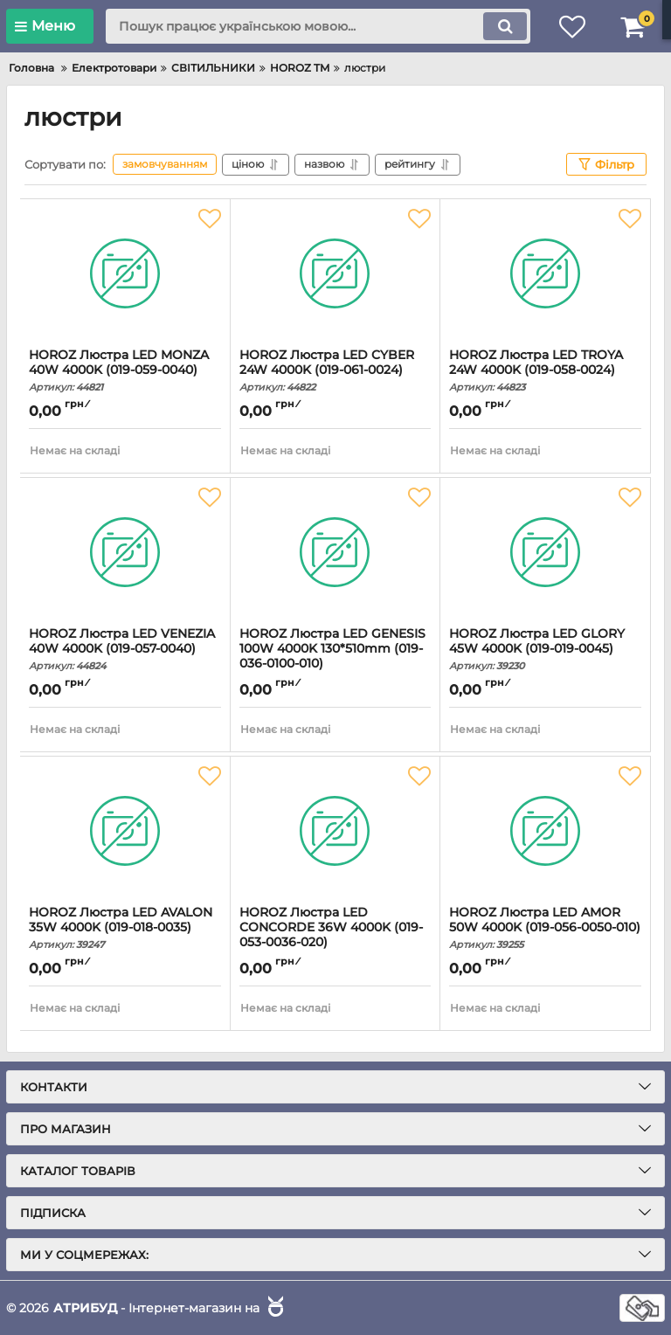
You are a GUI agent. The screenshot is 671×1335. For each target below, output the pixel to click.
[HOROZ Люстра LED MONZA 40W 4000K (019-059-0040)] (125, 273)
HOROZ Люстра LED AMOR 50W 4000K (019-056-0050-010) (545, 928)
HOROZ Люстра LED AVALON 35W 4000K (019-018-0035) (125, 928)
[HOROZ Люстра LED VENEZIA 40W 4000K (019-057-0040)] (125, 552)
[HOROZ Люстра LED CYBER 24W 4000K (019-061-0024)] (335, 273)
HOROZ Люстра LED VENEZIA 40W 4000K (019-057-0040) (125, 649)
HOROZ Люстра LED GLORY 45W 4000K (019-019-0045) (545, 649)
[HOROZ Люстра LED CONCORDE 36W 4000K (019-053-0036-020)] (335, 830)
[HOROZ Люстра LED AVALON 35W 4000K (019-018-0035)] (125, 830)
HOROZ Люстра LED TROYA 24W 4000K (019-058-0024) (545, 370)
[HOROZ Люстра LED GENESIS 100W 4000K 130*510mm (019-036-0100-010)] (335, 552)
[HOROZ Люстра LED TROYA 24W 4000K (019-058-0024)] (545, 273)
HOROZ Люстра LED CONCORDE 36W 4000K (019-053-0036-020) (335, 935)
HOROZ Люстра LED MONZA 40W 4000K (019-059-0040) (125, 370)
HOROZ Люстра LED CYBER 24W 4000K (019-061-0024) (335, 370)
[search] (318, 26)
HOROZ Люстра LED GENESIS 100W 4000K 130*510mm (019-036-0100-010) (335, 656)
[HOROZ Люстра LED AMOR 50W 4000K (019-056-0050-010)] (545, 830)
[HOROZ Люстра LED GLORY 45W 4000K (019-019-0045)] (545, 552)
